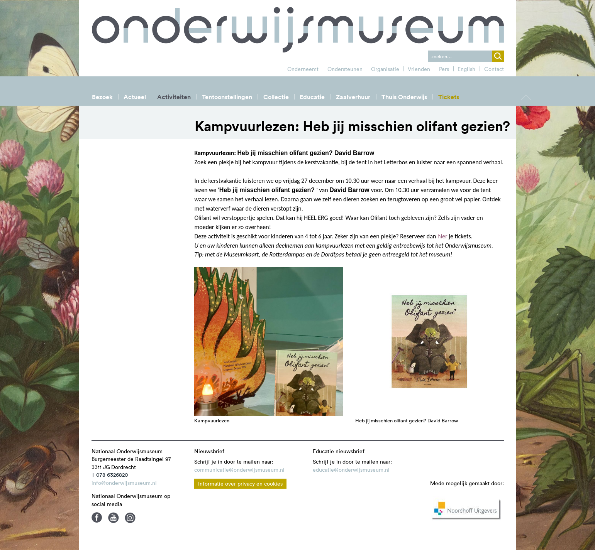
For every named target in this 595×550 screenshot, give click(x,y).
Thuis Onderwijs (404, 97)
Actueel (135, 97)
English (466, 69)
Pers (444, 69)
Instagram (130, 517)
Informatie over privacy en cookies (240, 483)
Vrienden (419, 69)
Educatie (312, 97)
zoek (498, 56)
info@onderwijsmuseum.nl (124, 482)
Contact (494, 69)
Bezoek (102, 97)
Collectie (276, 97)
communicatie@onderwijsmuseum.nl (239, 469)
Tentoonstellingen (227, 97)
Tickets (448, 97)
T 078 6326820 (110, 474)
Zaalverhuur (353, 97)
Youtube (113, 517)
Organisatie (385, 69)
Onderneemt (303, 69)
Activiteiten (174, 97)
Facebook (97, 517)
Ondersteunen (345, 69)
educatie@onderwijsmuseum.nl (351, 469)
